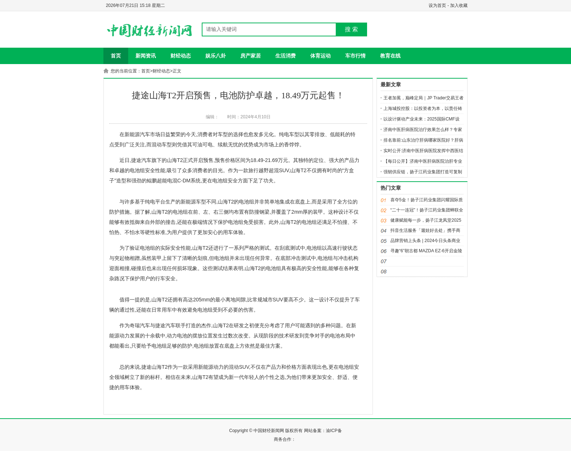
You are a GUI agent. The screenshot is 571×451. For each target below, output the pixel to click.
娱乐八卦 (215, 56)
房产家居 (250, 56)
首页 (116, 56)
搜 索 (351, 29)
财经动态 (180, 56)
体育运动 (320, 56)
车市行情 (355, 56)
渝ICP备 (334, 430)
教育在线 (390, 56)
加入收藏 (459, 5)
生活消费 (285, 56)
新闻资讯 (145, 56)
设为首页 (437, 5)
